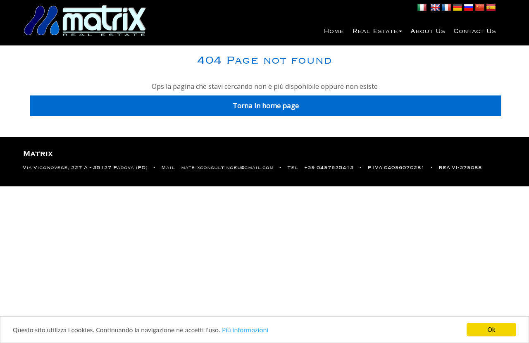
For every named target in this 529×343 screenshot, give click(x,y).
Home (334, 31)
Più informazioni (245, 330)
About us (427, 31)
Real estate (377, 31)
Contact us (474, 31)
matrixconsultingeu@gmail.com (227, 167)
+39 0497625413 (329, 167)
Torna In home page (266, 105)
